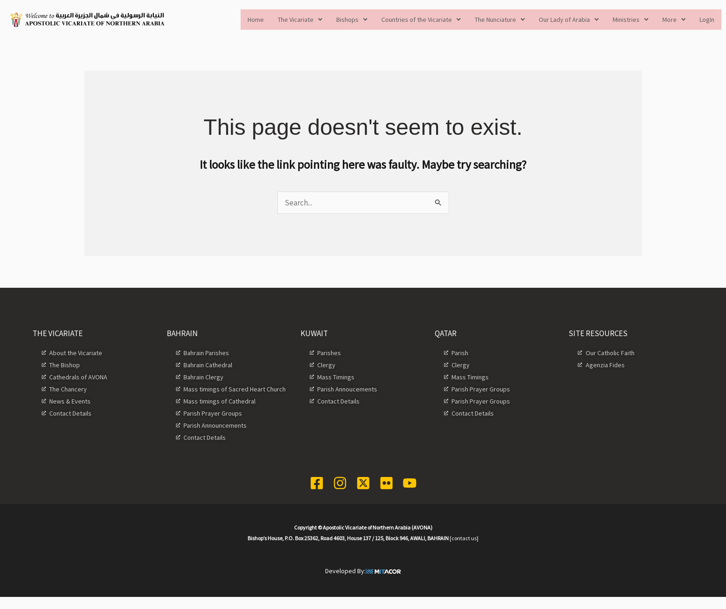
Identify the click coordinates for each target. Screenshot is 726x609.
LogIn (707, 19)
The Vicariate (300, 19)
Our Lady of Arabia (569, 19)
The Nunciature (500, 19)
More (674, 19)
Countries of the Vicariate (421, 19)
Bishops (351, 19)
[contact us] (464, 538)
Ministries (630, 19)
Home (256, 19)
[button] (300, 19)
